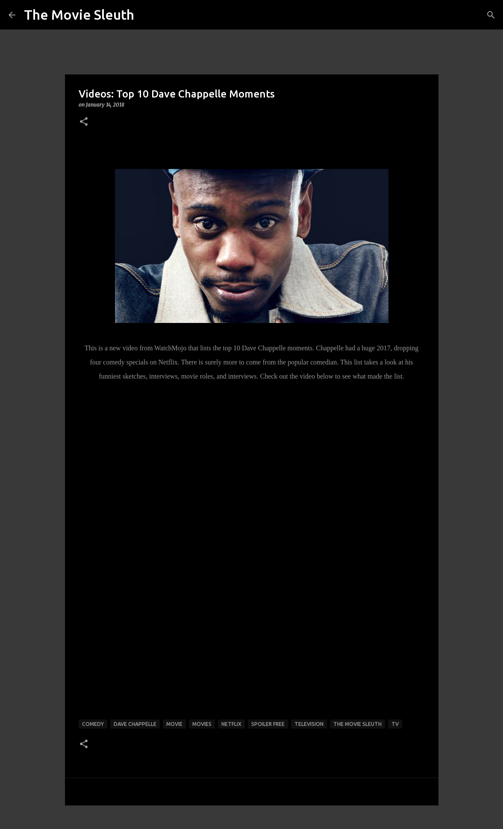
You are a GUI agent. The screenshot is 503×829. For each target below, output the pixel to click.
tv (395, 724)
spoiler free (268, 724)
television (309, 724)
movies (202, 724)
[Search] (491, 15)
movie (174, 724)
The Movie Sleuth (79, 14)
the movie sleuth (357, 724)
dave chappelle (135, 724)
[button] (84, 122)
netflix (231, 724)
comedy (93, 724)
